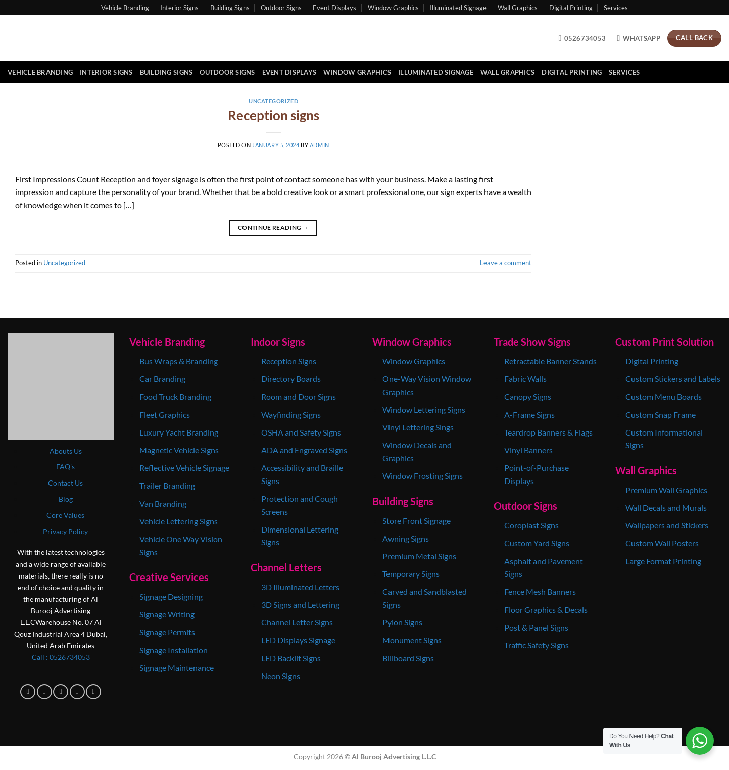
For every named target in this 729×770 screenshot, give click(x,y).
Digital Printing (571, 8)
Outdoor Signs (281, 8)
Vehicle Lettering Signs (178, 521)
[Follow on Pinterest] (93, 691)
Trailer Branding (167, 485)
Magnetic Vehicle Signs (179, 450)
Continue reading (273, 227)
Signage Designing (171, 596)
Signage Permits (167, 632)
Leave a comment (505, 263)
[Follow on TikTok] (60, 691)
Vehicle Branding (125, 8)
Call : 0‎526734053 (61, 657)
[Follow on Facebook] (27, 691)
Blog (66, 499)
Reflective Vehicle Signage (184, 467)
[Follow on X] (77, 691)
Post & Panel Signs (536, 627)
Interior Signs (179, 8)
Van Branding (162, 503)
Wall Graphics (518, 8)
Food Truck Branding (175, 396)
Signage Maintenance (176, 667)
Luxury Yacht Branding (178, 432)
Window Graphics (393, 8)
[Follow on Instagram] (44, 691)
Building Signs (230, 8)
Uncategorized (273, 101)
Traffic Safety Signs (536, 645)
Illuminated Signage (458, 8)
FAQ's (65, 466)
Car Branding (163, 378)
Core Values (65, 515)
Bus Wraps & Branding (178, 361)
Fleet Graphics (164, 414)
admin (319, 144)
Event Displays (334, 8)
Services (616, 8)
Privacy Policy (65, 531)
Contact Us (65, 482)
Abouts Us (66, 451)
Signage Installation (173, 650)
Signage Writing (167, 614)
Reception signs (273, 115)
